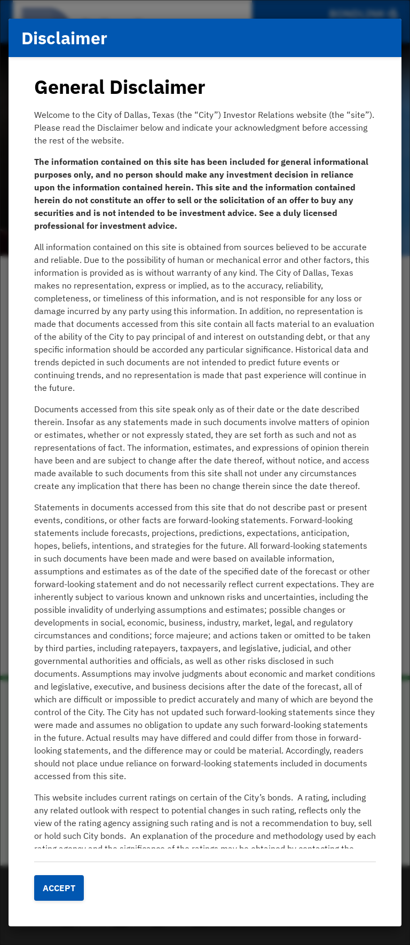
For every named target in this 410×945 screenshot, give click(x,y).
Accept (59, 888)
